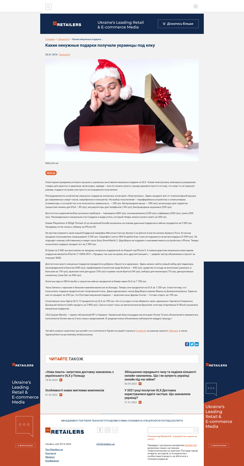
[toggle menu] (196, 6)
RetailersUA (191, 445)
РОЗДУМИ (113, 420)
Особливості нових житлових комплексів (74, 390)
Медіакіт (50, 457)
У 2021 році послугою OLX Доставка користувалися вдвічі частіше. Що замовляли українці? (157, 394)
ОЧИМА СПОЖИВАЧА (132, 420)
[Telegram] (115, 430)
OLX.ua (51, 173)
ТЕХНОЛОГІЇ (98, 420)
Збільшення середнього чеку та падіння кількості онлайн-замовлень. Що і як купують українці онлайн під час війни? (160, 375)
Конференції (52, 460)
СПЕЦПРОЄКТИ (154, 420)
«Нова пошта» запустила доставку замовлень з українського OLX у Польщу (79, 373)
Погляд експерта (175, 420)
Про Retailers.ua (54, 449)
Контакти (50, 453)
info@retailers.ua (105, 444)
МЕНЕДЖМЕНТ (66, 420)
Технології (63, 39)
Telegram (173, 330)
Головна (50, 39)
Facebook (141, 330)
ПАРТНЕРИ (83, 420)
